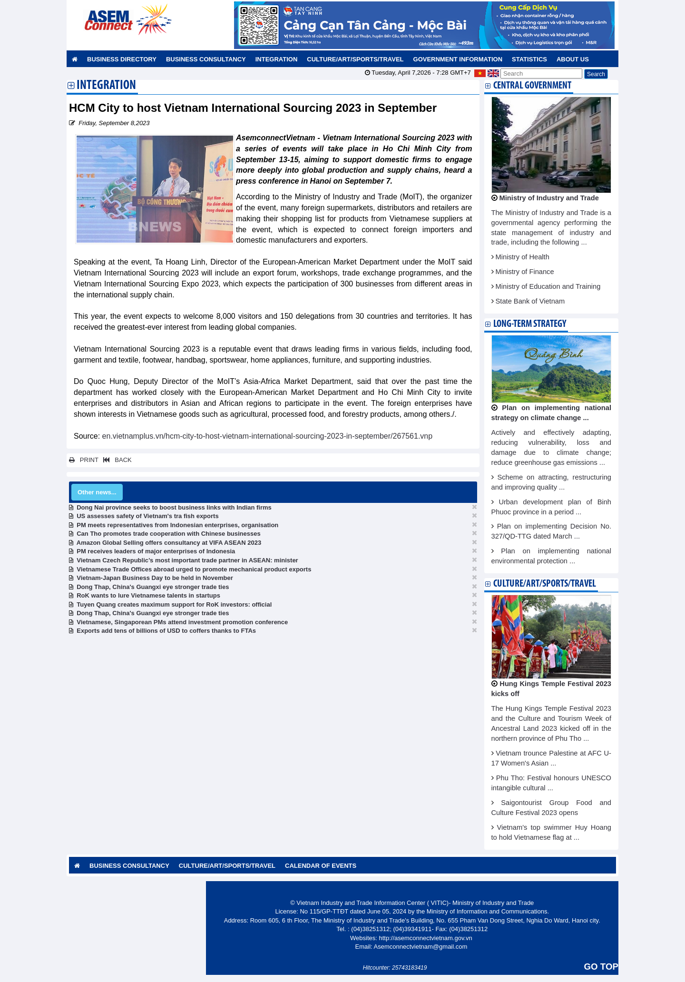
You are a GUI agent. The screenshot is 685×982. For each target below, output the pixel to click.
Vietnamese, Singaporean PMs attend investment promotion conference (182, 622)
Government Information (458, 59)
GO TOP (601, 967)
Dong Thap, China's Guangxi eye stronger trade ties (153, 586)
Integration (276, 59)
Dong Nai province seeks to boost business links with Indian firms (174, 507)
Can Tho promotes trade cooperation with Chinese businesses (168, 533)
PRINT (83, 459)
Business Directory (122, 59)
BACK (115, 459)
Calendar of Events (320, 865)
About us (573, 59)
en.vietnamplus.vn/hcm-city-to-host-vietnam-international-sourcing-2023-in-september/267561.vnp (267, 436)
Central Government (532, 86)
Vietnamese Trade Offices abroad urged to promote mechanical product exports (194, 569)
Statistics (529, 59)
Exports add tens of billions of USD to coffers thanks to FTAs (166, 630)
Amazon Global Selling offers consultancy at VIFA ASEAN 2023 (169, 542)
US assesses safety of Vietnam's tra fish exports (147, 516)
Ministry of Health (522, 257)
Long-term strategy (529, 324)
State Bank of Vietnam (530, 301)
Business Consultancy (206, 59)
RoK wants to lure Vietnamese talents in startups (148, 595)
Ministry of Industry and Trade (549, 198)
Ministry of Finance (525, 271)
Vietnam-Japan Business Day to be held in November (155, 577)
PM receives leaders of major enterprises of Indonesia (156, 551)
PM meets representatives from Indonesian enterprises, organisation (177, 525)
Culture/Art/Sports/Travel (355, 59)
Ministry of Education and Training (548, 286)
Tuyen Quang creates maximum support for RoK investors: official (174, 604)
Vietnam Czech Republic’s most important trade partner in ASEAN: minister (187, 560)
